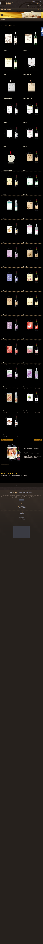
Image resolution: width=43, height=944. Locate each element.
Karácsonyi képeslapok (22, 507)
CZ (36, 1)
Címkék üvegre (12, 25)
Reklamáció (22, 516)
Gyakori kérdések (22, 519)
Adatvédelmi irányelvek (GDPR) (21, 521)
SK (34, 1)
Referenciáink (21, 517)
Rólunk (20, 492)
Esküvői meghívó (22, 506)
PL (38, 1)
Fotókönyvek (22, 508)
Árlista (22, 518)
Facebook (30, 492)
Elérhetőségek (25, 492)
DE (40, 1)
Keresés (3, 19)
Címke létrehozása (5, 464)
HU (32, 1)
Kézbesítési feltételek (21, 514)
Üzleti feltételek (21, 513)
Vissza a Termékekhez (2, 15)
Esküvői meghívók (4, 25)
